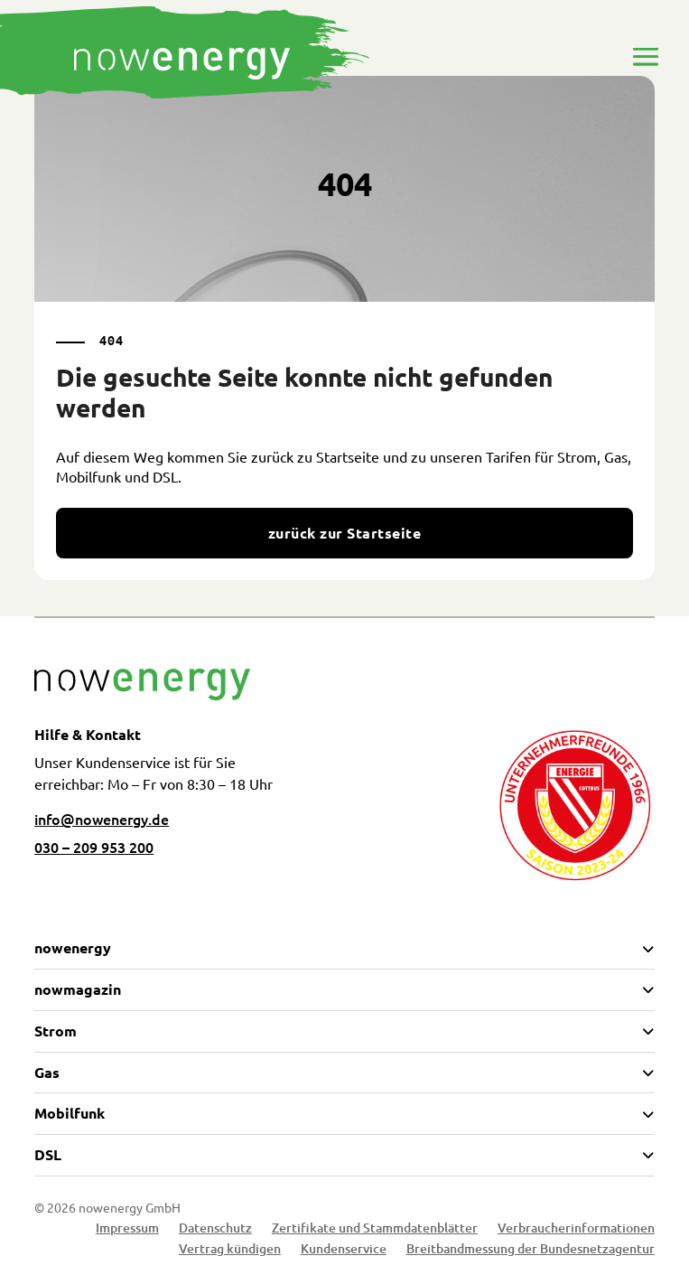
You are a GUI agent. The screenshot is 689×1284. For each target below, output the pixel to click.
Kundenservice (343, 1251)
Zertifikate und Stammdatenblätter (375, 1230)
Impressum (127, 1230)
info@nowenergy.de (101, 819)
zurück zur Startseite (344, 532)
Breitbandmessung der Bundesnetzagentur (530, 1251)
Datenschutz (215, 1230)
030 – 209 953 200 (94, 847)
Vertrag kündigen (230, 1251)
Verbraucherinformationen (576, 1230)
